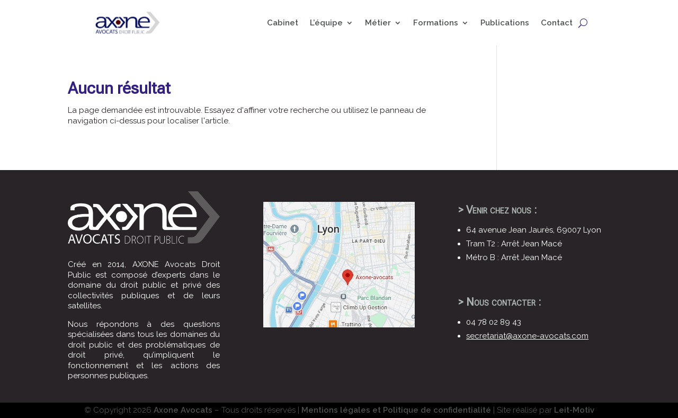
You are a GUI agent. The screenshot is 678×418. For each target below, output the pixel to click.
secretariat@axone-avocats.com (527, 336)
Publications (504, 23)
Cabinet (282, 23)
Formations (435, 23)
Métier (378, 23)
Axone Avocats (183, 410)
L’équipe (326, 23)
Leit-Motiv (574, 410)
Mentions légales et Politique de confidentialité (396, 410)
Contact (557, 23)
